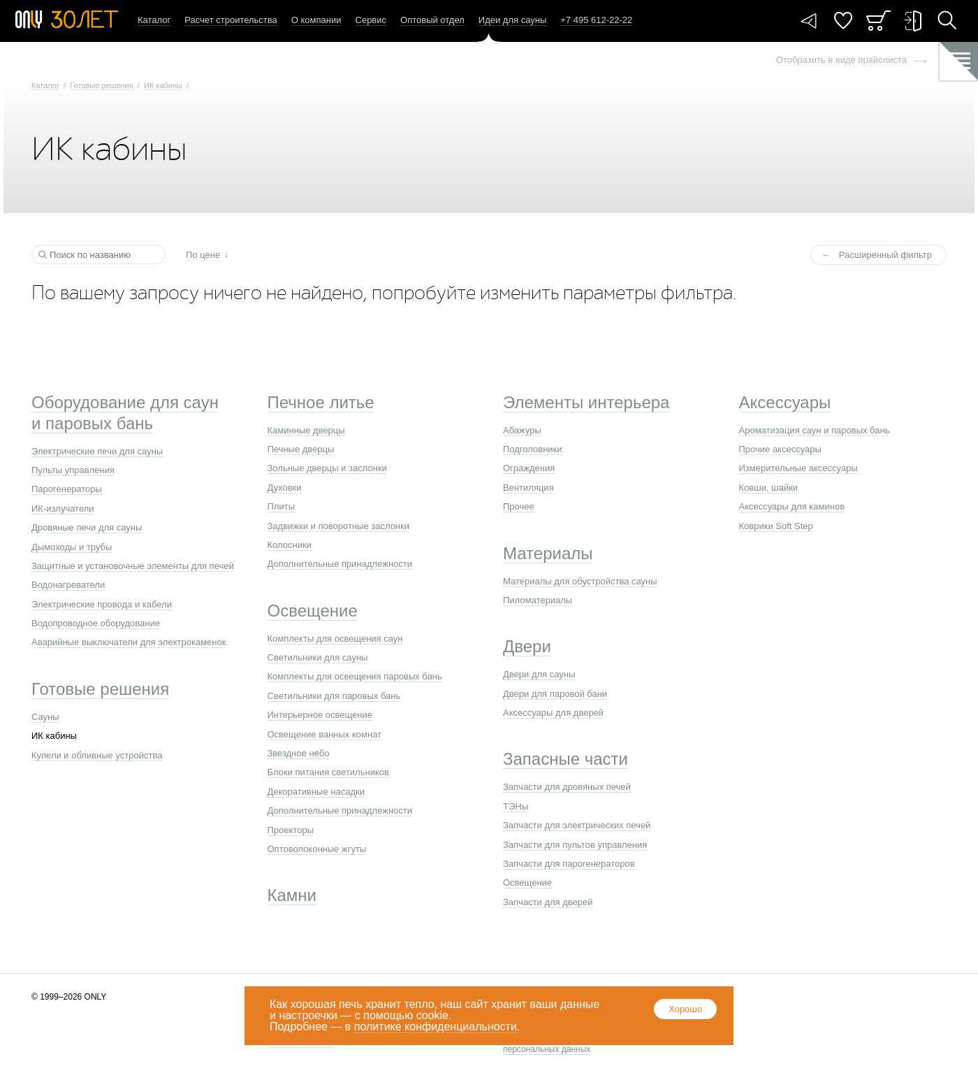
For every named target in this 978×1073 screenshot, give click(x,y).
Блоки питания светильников (328, 772)
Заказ (878, 20)
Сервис (371, 20)
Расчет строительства (230, 20)
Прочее (518, 506)
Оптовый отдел (432, 20)
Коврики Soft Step (776, 526)
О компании (316, 20)
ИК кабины (163, 85)
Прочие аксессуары (780, 449)
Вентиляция (528, 487)
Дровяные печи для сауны (86, 527)
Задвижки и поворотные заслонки (339, 526)
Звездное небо (299, 753)
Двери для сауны (539, 674)
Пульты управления (73, 470)
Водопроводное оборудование (95, 623)
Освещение (313, 610)
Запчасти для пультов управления (575, 845)
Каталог (154, 20)
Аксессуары (785, 402)
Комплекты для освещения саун (335, 638)
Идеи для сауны (512, 20)
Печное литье (321, 402)
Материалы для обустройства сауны (580, 581)
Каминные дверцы (306, 430)
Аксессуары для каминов (792, 506)
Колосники (290, 545)
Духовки (285, 487)
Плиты (281, 506)
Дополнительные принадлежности (340, 564)
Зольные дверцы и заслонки (327, 468)
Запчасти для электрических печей (576, 825)
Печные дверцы (301, 449)
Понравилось (843, 20)
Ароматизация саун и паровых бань (814, 430)
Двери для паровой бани (555, 694)
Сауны (45, 717)
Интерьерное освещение (320, 715)
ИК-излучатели (62, 508)
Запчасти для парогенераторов (569, 863)
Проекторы (291, 830)
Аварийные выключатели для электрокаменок (128, 642)
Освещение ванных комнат (325, 734)
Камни (292, 895)
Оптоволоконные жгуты (317, 849)
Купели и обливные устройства (96, 755)
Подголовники (532, 449)
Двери (527, 646)
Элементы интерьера (586, 402)
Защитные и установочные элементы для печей (132, 566)
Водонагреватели (68, 584)
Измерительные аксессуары (798, 468)
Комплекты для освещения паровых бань (355, 676)
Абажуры (522, 430)
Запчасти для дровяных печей (567, 787)
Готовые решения (101, 85)
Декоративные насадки (316, 791)
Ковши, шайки (768, 487)
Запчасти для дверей (548, 902)
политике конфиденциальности (435, 1026)
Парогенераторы (66, 489)
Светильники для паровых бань (334, 696)
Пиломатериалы (537, 600)
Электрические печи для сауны (97, 451)
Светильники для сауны (318, 657)
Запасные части (565, 758)
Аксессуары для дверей (553, 712)
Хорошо (685, 1009)
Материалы (548, 553)
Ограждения (529, 468)
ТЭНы (515, 806)
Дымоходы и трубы (71, 547)
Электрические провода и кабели (101, 604)
